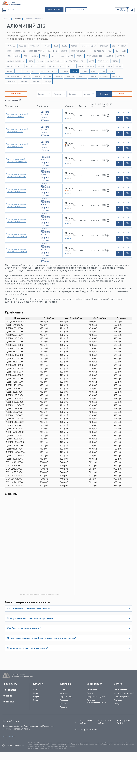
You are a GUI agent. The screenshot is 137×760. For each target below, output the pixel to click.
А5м (109, 51)
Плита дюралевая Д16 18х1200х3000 (16, 220)
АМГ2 (71, 56)
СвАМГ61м (117, 76)
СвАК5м (37, 76)
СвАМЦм (47, 81)
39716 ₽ (94, 160)
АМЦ (109, 66)
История (64, 693)
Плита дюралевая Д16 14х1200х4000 (16, 175)
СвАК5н (47, 76)
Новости (64, 704)
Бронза (36, 700)
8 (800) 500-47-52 (124, 722)
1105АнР (46, 46)
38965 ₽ (94, 145)
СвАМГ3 (58, 76)
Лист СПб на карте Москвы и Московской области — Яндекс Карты (39, 594)
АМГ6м (100, 66)
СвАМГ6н (35, 81)
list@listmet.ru (88, 730)
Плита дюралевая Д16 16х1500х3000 (16, 205)
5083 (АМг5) (19, 51)
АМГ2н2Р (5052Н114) (15, 61)
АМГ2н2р (121, 56)
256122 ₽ (95, 250)
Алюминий (37, 690)
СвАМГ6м (23, 81)
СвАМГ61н (11, 81)
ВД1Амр (64, 71)
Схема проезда (8, 736)
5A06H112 (52, 51)
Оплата (90, 693)
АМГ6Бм (90, 66)
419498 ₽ (95, 115)
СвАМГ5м (69, 76)
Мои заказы (9, 690)
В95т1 (35, 71)
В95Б (26, 71)
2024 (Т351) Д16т (88, 46)
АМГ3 (30, 61)
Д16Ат (94, 71)
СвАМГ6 (93, 76)
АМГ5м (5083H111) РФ (35, 66)
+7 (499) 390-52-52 (105, 722)
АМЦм (118, 66)
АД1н (17, 56)
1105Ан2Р (34, 46)
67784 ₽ (95, 130)
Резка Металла (120, 690)
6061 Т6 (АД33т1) (96, 51)
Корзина (7, 696)
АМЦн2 (9, 71)
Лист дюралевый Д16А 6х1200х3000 (16, 160)
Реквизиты (64, 707)
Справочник (92, 690)
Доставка (118, 700)
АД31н (35, 56)
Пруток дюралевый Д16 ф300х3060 (17, 115)
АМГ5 (91, 61)
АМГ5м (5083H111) (14, 66)
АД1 (124, 51)
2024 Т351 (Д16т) (119, 46)
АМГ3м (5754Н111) (54, 61)
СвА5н (27, 76)
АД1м (9, 56)
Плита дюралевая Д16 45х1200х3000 (16, 250)
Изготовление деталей (124, 693)
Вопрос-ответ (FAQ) (96, 697)
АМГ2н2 (110, 56)
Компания (66, 684)
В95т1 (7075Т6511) (49, 71)
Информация (94, 684)
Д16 (74, 71)
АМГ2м (79, 56)
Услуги (118, 684)
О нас (62, 690)
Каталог (38, 684)
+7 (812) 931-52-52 (87, 722)
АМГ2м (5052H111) (94, 56)
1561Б (64, 46)
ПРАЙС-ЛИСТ (16, 94)
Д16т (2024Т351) (13, 76)
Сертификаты (66, 697)
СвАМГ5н (81, 76)
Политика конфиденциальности (96, 701)
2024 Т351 (104, 46)
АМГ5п (71, 66)
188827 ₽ (95, 205)
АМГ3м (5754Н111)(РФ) (76, 61)
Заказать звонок (76, 9)
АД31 (26, 56)
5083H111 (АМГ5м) (36, 51)
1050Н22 (22, 46)
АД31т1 (54, 56)
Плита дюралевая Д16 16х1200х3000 (16, 190)
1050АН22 (11, 46)
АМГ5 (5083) (103, 61)
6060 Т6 (64, 51)
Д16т (111, 71)
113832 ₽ (94, 235)
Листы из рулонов (121, 697)
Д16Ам (84, 71)
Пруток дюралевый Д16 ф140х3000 (17, 130)
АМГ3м (39, 61)
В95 (18, 71)
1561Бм (74, 46)
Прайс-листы (10, 684)
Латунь (36, 697)
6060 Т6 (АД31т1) (78, 51)
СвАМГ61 (104, 76)
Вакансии (64, 700)
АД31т (44, 56)
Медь (35, 693)
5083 (8, 51)
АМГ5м (115, 61)
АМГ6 (80, 66)
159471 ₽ (95, 190)
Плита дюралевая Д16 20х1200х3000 (16, 235)
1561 (56, 46)
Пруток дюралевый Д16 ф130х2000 (17, 145)
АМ (63, 56)
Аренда (117, 704)
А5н (117, 51)
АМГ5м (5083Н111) (56, 66)
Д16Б (102, 71)
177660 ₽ (95, 175)
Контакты (8, 702)
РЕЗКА (121, 94)
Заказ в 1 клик (54, 9)
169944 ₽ (95, 220)
